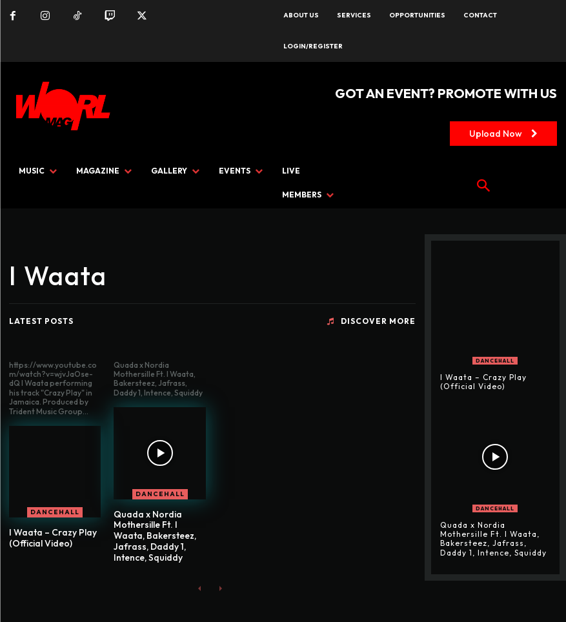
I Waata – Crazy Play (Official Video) (53, 538)
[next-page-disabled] (220, 588)
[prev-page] (200, 588)
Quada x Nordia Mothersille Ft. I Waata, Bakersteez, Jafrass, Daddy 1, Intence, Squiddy (155, 535)
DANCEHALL (54, 512)
